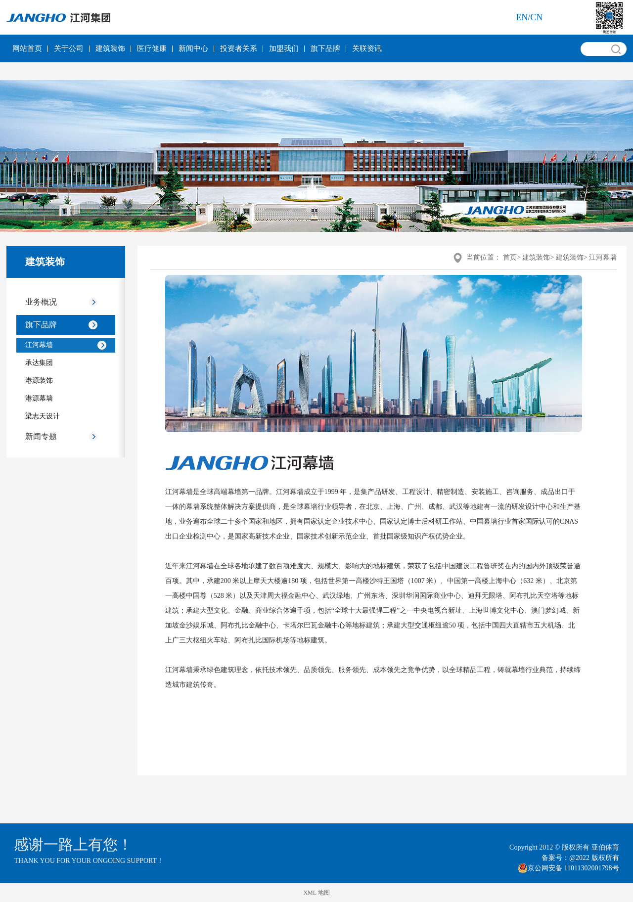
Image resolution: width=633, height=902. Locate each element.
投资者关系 (238, 48)
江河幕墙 (39, 345)
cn (536, 17)
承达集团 (39, 362)
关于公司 (69, 48)
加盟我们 (284, 48)
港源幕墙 (39, 398)
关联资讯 (367, 48)
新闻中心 (193, 48)
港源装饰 (39, 380)
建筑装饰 (110, 48)
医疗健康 (152, 48)
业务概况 (41, 302)
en (522, 17)
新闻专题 (41, 436)
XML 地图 (316, 892)
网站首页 (27, 48)
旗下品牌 (325, 48)
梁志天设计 (42, 416)
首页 (510, 257)
